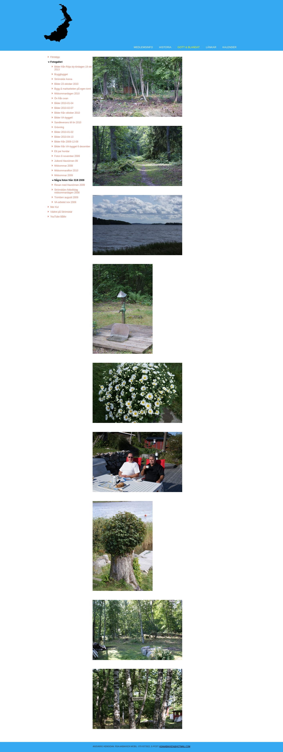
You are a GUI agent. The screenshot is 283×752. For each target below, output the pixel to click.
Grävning (59, 127)
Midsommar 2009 (63, 175)
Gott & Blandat (189, 47)
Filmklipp (55, 57)
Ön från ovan (61, 98)
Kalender (229, 47)
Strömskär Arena (63, 79)
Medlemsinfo (143, 47)
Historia (165, 47)
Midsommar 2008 (63, 165)
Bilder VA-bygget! (63, 117)
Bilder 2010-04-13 (63, 136)
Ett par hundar (62, 151)
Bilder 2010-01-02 (63, 132)
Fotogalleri (56, 62)
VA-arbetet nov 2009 (65, 202)
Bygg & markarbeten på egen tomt (72, 88)
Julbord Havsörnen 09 (66, 161)
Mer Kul (54, 207)
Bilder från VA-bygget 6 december (72, 146)
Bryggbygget (61, 74)
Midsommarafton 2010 (66, 170)
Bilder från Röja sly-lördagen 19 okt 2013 (73, 68)
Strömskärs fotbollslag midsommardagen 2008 (67, 191)
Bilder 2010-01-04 (63, 103)
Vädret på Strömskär (61, 211)
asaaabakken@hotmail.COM (174, 746)
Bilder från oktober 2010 (67, 112)
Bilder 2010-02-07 (63, 108)
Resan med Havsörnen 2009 (69, 185)
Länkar (211, 47)
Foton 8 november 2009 (67, 156)
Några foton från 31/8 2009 (69, 180)
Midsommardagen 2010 (67, 93)
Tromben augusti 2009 (66, 197)
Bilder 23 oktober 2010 (66, 84)
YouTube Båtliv (58, 216)
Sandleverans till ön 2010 (67, 122)
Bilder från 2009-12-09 (66, 141)
